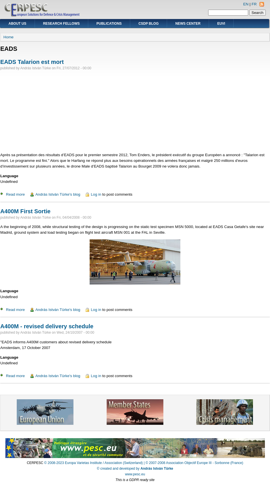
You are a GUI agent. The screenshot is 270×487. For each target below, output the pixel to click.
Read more (15, 194)
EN (245, 4)
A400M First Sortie (25, 211)
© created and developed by (135, 469)
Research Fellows (61, 24)
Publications (109, 24)
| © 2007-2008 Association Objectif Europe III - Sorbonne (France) (193, 463)
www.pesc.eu (135, 474)
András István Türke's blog (57, 194)
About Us (17, 24)
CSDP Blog (148, 24)
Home (8, 37)
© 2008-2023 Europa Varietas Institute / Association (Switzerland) (93, 463)
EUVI (221, 24)
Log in (96, 194)
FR (254, 4)
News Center (188, 24)
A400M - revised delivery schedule (46, 326)
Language (9, 176)
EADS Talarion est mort (32, 62)
